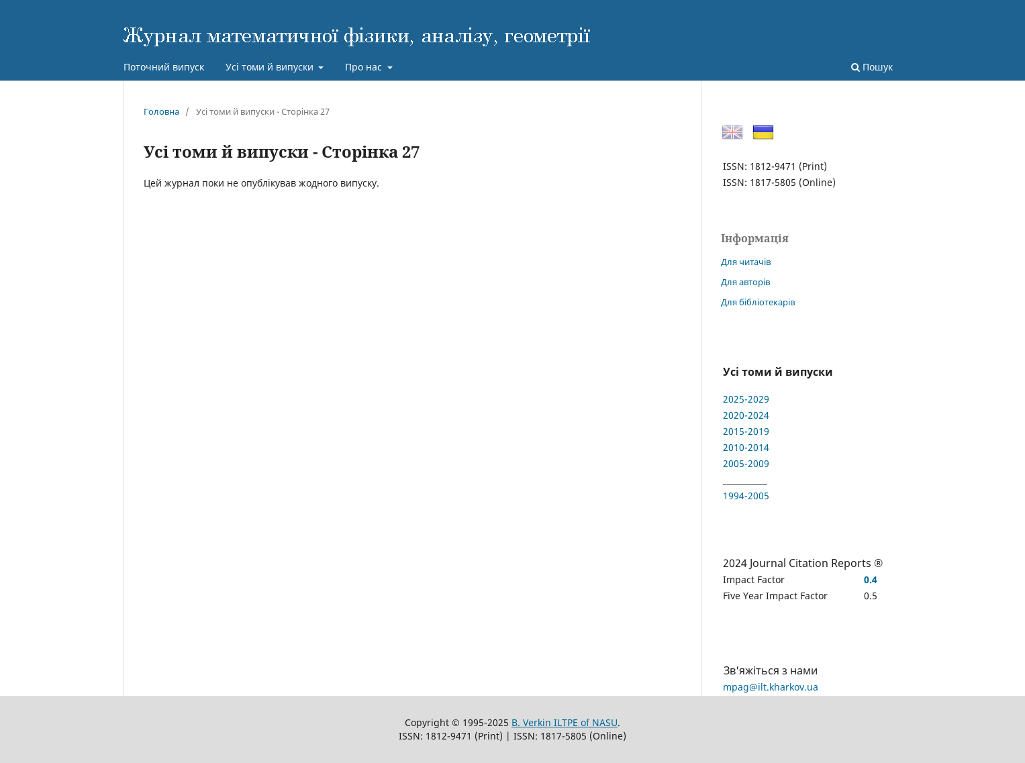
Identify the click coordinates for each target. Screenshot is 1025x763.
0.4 (870, 579)
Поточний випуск (164, 66)
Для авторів (745, 282)
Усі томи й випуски (271, 66)
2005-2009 (746, 463)
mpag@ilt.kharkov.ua (770, 686)
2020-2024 (746, 415)
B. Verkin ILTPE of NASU (564, 722)
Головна (161, 111)
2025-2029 (746, 399)
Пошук (872, 66)
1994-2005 (746, 495)
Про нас (365, 66)
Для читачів (746, 262)
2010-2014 (746, 447)
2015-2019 (746, 431)
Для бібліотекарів (758, 302)
